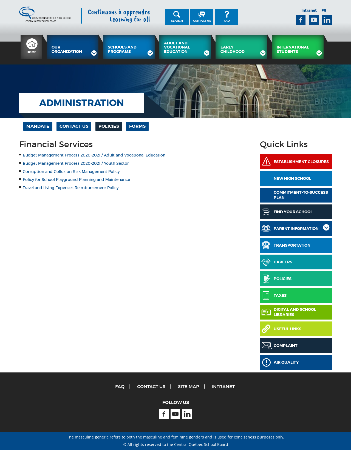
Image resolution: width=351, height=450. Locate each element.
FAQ (227, 20)
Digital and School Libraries (295, 312)
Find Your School (293, 211)
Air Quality (286, 362)
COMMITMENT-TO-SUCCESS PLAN (301, 195)
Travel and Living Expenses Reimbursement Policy (70, 187)
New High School (292, 178)
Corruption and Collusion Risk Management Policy (71, 171)
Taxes (280, 295)
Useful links (287, 328)
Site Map (188, 386)
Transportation (292, 245)
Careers (283, 262)
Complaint (286, 345)
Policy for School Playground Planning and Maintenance (77, 179)
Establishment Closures (301, 161)
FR (323, 10)
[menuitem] (31, 47)
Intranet (309, 10)
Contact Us (202, 20)
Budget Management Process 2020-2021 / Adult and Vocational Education (94, 155)
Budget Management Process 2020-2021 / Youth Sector (76, 163)
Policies (282, 278)
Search (177, 20)
